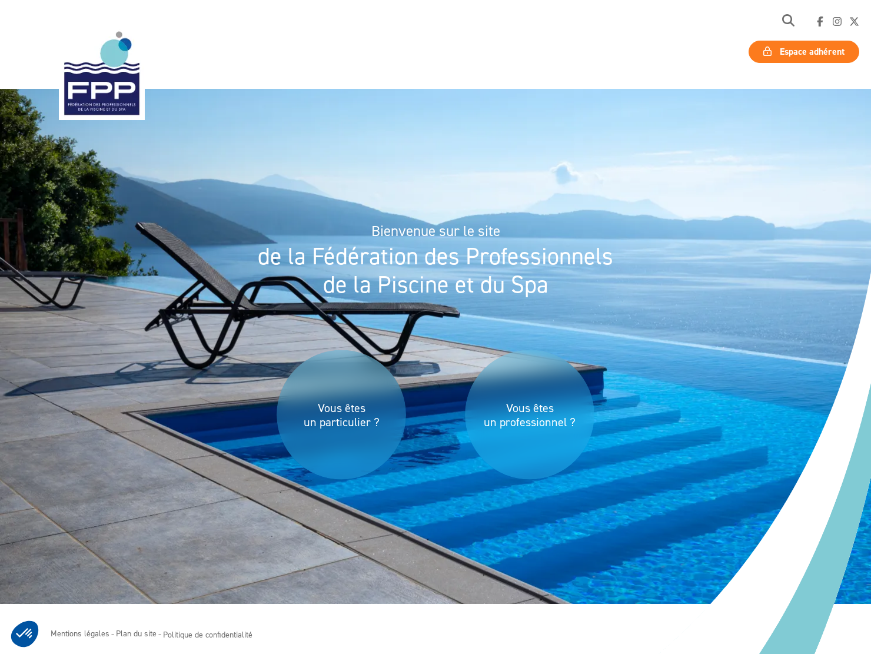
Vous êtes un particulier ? (342, 415)
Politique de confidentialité (207, 634)
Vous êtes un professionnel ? (530, 415)
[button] (788, 21)
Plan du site (136, 633)
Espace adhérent (804, 51)
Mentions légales (80, 633)
